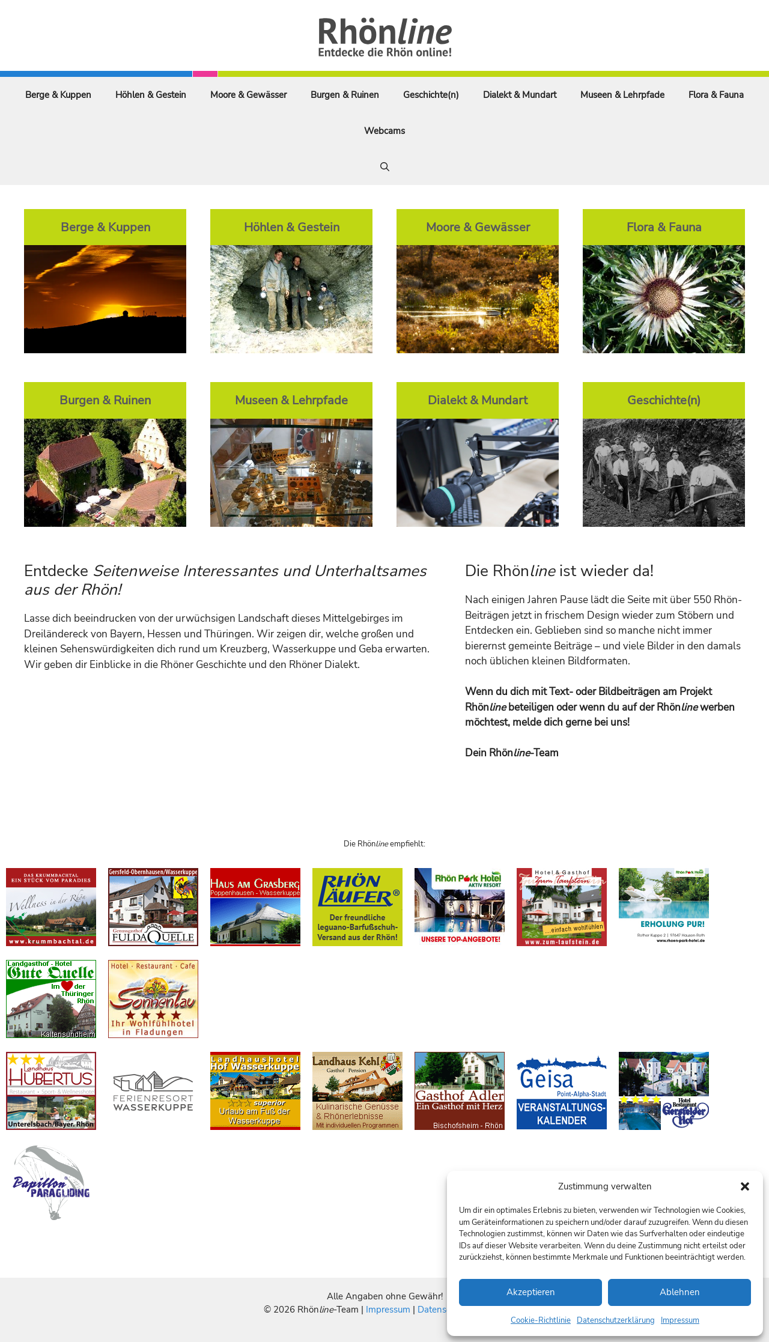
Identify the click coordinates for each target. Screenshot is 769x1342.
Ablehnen (680, 1292)
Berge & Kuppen (58, 95)
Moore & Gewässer (248, 95)
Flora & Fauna (716, 95)
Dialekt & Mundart (519, 95)
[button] (745, 1186)
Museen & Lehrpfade (622, 95)
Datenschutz (443, 1310)
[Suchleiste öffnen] (384, 167)
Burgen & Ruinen (345, 95)
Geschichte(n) (431, 95)
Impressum (680, 1320)
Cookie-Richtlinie (541, 1320)
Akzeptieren (530, 1292)
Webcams (384, 131)
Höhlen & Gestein (150, 95)
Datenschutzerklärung (616, 1320)
